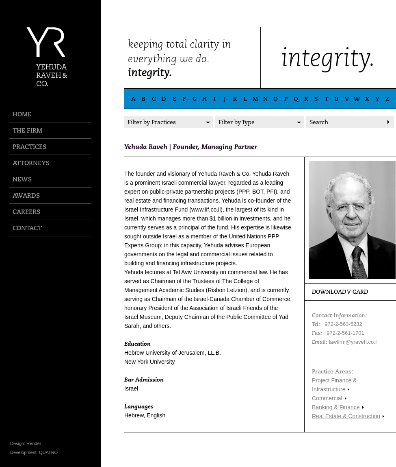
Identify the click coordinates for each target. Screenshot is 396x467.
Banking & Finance (336, 407)
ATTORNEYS (31, 163)
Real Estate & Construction (346, 416)
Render (33, 443)
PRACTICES (29, 147)
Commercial (327, 398)
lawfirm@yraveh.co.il (353, 342)
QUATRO (48, 452)
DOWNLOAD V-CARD (340, 291)
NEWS (22, 179)
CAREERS (26, 212)
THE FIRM (27, 130)
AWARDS (26, 195)
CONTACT (27, 228)
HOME (22, 114)
